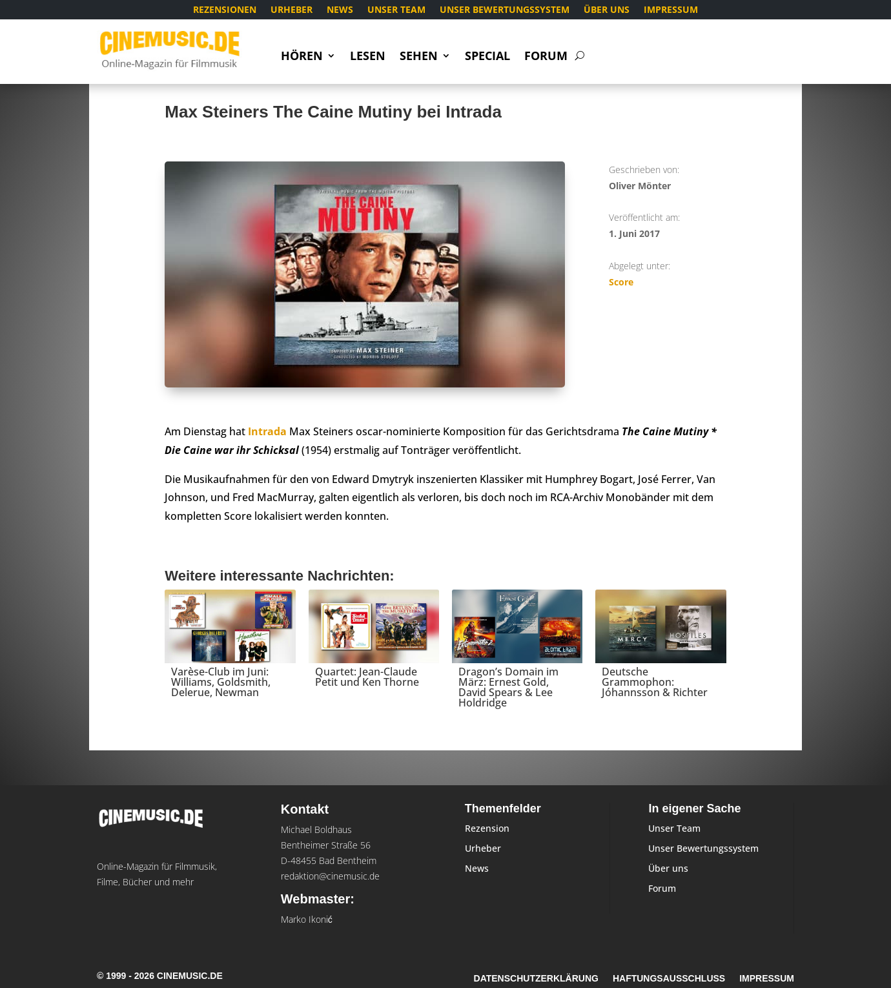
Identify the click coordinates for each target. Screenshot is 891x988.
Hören (302, 57)
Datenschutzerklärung (536, 978)
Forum (546, 57)
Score (621, 282)
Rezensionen (224, 10)
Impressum (671, 10)
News (340, 10)
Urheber (291, 10)
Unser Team (396, 10)
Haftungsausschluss (669, 978)
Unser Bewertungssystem (504, 10)
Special (487, 57)
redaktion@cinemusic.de (330, 876)
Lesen (367, 57)
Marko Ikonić (307, 919)
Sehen (419, 57)
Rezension (487, 828)
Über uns (607, 10)
